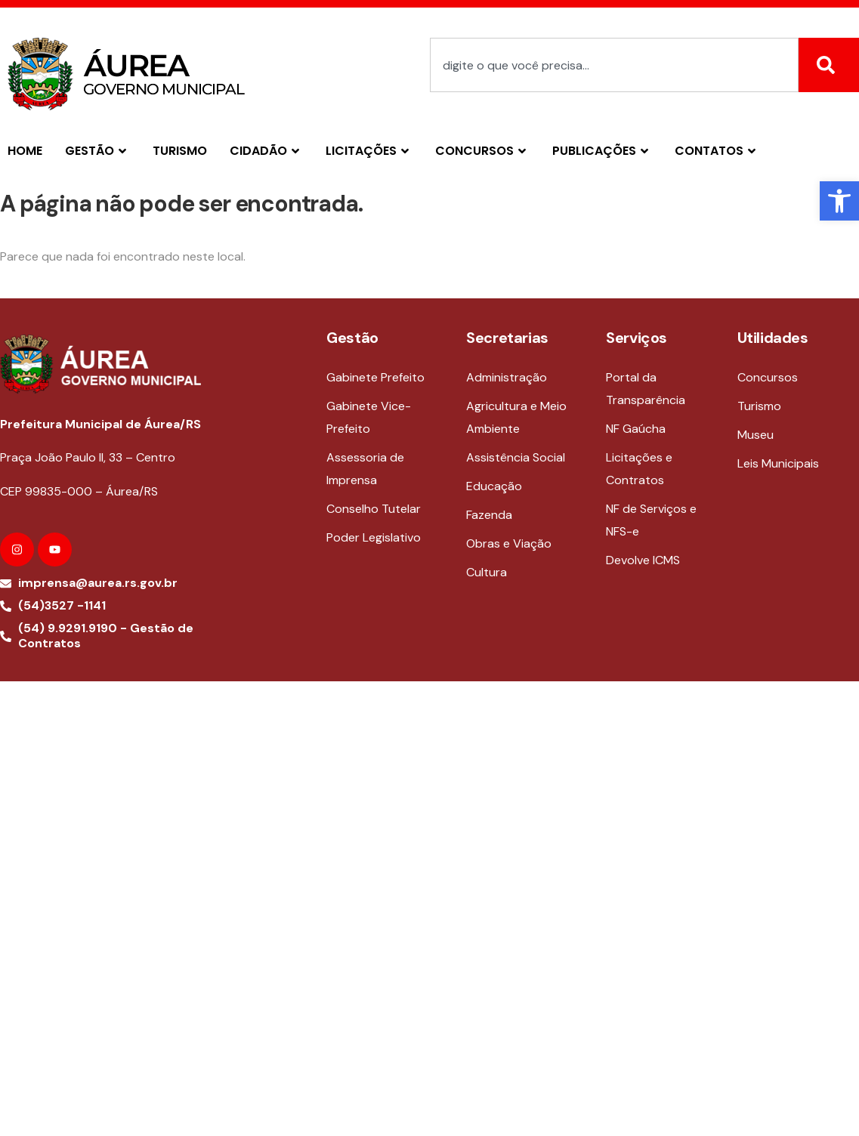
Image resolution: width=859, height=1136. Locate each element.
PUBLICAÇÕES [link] (602, 151)
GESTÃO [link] (97, 151)
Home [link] (25, 150)
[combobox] (614, 65)
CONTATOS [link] (717, 151)
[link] (839, 201)
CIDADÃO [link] (266, 151)
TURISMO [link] (180, 150)
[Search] (829, 65)
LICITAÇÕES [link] (369, 151)
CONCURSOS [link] (482, 151)
